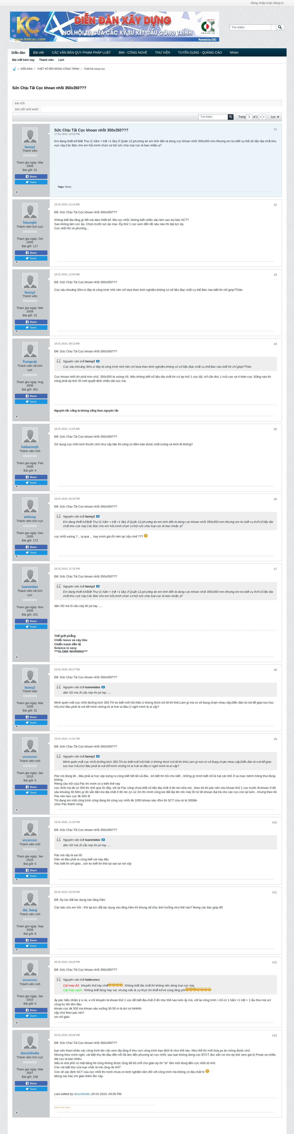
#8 (275, 670)
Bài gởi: (28, 170)
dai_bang (30, 910)
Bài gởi (20, 103)
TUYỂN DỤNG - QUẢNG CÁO (200, 52)
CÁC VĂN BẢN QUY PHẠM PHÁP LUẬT (81, 52)
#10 (274, 822)
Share (31, 176)
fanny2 (30, 147)
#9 (275, 739)
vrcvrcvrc (30, 757)
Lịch (61, 60)
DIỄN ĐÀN (27, 68)
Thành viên (46, 60)
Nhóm (234, 52)
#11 (274, 892)
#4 (275, 344)
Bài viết (38, 52)
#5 (275, 429)
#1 (275, 129)
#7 (275, 569)
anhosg (30, 517)
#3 (275, 274)
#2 (275, 204)
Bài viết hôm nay (23, 60)
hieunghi (29, 222)
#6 (275, 499)
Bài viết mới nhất (27, 109)
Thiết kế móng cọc (94, 68)
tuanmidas (30, 587)
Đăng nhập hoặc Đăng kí (267, 3)
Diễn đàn (18, 53)
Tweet (31, 182)
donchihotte (29, 1053)
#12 (274, 962)
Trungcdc (30, 362)
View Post (97, 361)
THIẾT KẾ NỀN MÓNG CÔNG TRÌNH (58, 68)
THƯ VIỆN (162, 52)
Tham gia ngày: (27, 162)
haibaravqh (30, 447)
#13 (274, 1035)
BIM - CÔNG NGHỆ (133, 52)
